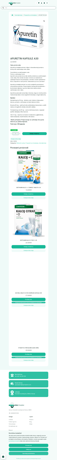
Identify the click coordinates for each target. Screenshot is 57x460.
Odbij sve (28, 449)
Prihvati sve (28, 445)
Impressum (38, 458)
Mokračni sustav (20, 143)
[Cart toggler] (44, 3)
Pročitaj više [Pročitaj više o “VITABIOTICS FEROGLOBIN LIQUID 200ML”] (28, 354)
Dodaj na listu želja (16, 139)
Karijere (31, 419)
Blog (30, 421)
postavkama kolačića (14, 441)
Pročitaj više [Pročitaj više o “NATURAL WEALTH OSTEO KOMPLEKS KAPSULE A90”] (28, 299)
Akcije (30, 424)
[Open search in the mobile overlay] (28, 8)
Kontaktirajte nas (13, 426)
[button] (44, 21)
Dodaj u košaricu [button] (28, 194)
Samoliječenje (18, 15)
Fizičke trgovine (12, 421)
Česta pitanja (12, 424)
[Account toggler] (41, 3)
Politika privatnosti (20, 458)
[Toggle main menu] (47, 3)
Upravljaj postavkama (28, 453)
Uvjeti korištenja (30, 458)
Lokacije (11, 419)
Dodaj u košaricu (34, 133)
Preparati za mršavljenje (30, 15)
